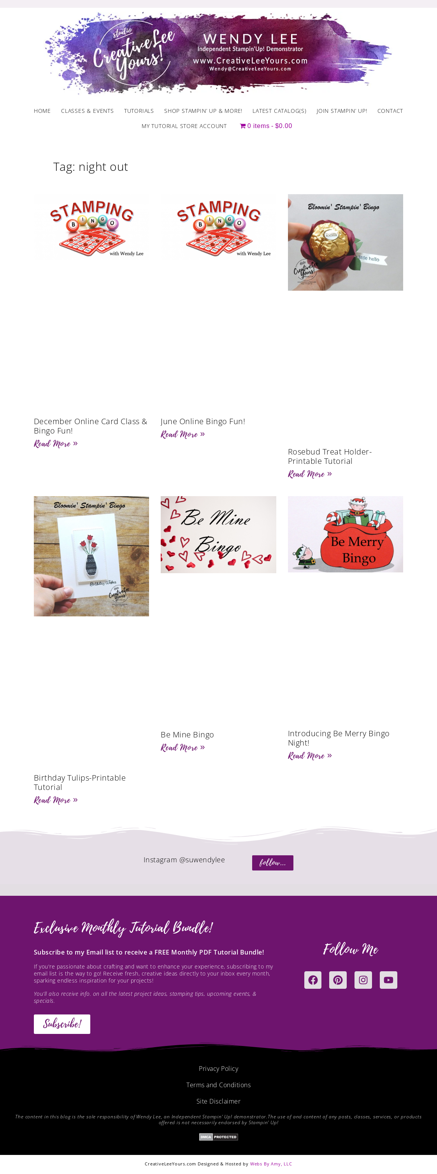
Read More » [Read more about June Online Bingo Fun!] (183, 434)
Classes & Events (87, 110)
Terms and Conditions (218, 1085)
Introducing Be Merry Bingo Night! (339, 738)
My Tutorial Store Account (184, 126)
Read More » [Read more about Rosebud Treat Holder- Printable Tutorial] (310, 474)
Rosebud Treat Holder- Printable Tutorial (330, 456)
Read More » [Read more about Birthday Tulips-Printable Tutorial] (56, 800)
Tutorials (139, 110)
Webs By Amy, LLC (271, 1164)
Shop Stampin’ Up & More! (203, 110)
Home (42, 110)
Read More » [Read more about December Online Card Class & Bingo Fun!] (56, 443)
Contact (390, 110)
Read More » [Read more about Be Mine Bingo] (183, 747)
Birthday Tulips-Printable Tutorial (80, 782)
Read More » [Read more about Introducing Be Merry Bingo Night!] (310, 755)
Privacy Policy (218, 1068)
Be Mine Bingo (187, 734)
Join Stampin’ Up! (342, 110)
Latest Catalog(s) (280, 110)
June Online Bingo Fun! (203, 421)
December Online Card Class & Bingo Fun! (90, 426)
